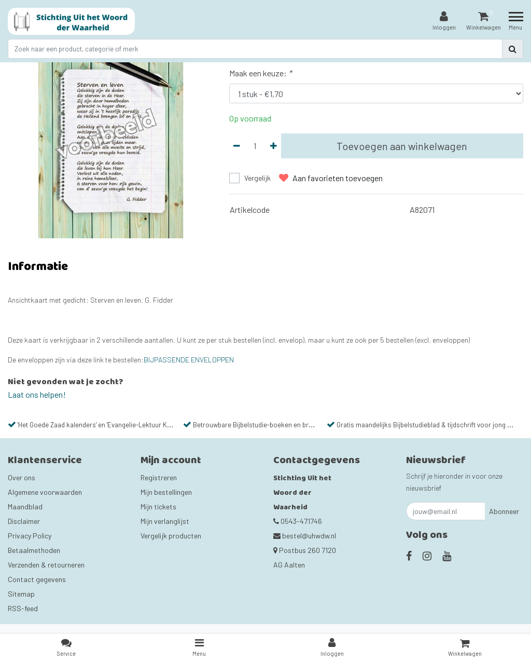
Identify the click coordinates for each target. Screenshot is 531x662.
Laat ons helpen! (37, 394)
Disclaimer (24, 521)
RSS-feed (23, 608)
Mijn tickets (158, 506)
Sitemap (21, 593)
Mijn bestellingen (166, 492)
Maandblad (25, 506)
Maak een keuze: (260, 73)
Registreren (159, 477)
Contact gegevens (37, 579)
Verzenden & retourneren (46, 564)
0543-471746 (297, 521)
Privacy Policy (29, 535)
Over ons (21, 477)
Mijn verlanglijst (165, 521)
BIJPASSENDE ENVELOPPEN (189, 359)
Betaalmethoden (34, 550)
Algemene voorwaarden (45, 492)
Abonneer (504, 511)
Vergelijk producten (171, 535)
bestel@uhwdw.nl (304, 535)
